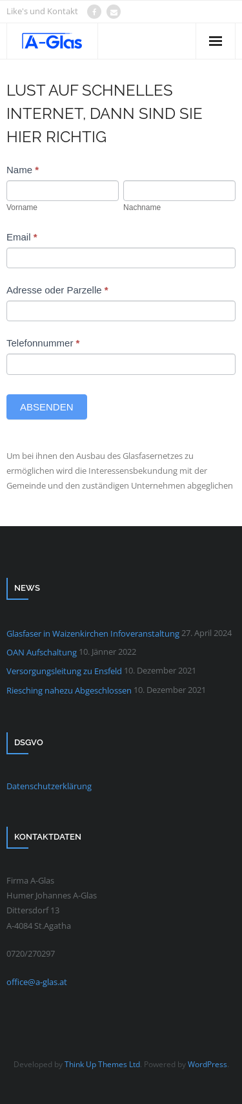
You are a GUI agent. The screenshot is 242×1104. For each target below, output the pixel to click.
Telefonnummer (42, 342)
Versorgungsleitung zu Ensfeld (64, 671)
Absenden (47, 406)
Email (21, 236)
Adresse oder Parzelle (57, 289)
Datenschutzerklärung (49, 786)
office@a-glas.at (36, 982)
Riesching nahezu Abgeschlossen (69, 690)
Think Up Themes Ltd (102, 1064)
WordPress (207, 1064)
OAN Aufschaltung (41, 652)
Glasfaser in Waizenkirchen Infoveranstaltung (92, 633)
